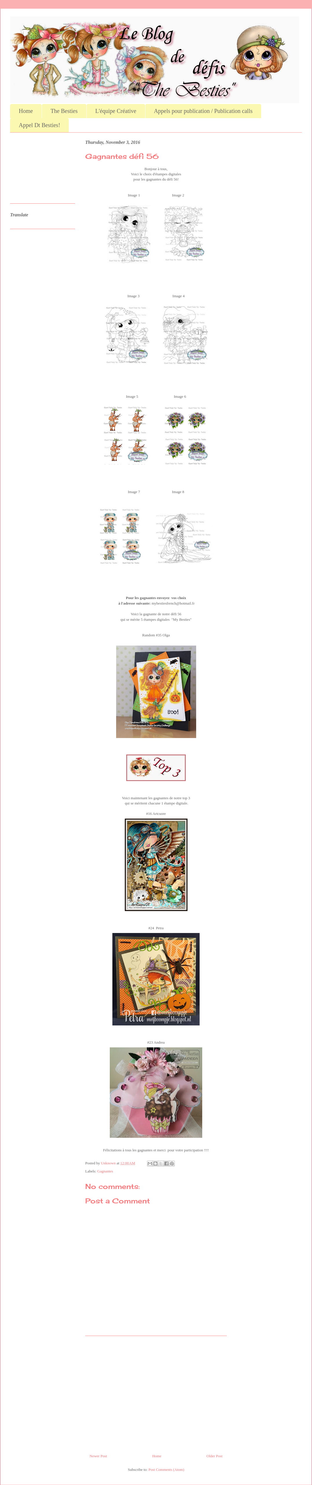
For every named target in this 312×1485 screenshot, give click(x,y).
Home (26, 111)
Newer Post (98, 1456)
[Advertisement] (156, 1392)
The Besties (64, 111)
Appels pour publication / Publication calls (203, 111)
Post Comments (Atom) (166, 1469)
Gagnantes (105, 1171)
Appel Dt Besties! (39, 125)
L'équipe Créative (115, 111)
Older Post (214, 1456)
